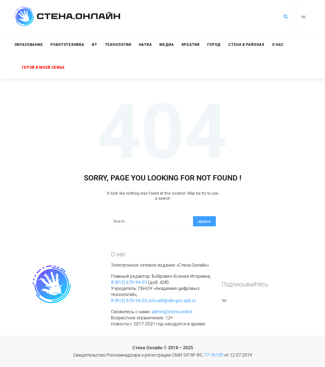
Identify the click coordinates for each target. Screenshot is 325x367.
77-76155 (213, 355)
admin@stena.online (172, 311)
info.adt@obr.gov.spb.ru (172, 300)
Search (204, 222)
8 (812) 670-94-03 (129, 282)
